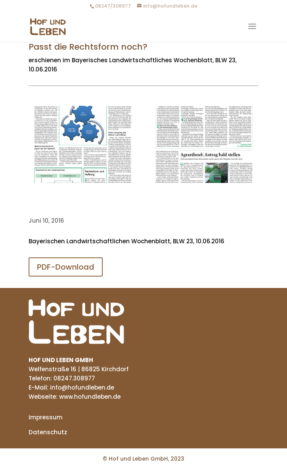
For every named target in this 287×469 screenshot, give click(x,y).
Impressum (46, 417)
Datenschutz (48, 432)
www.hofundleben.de (90, 397)
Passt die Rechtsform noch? (88, 47)
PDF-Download (65, 267)
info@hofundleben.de (81, 387)
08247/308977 (113, 6)
